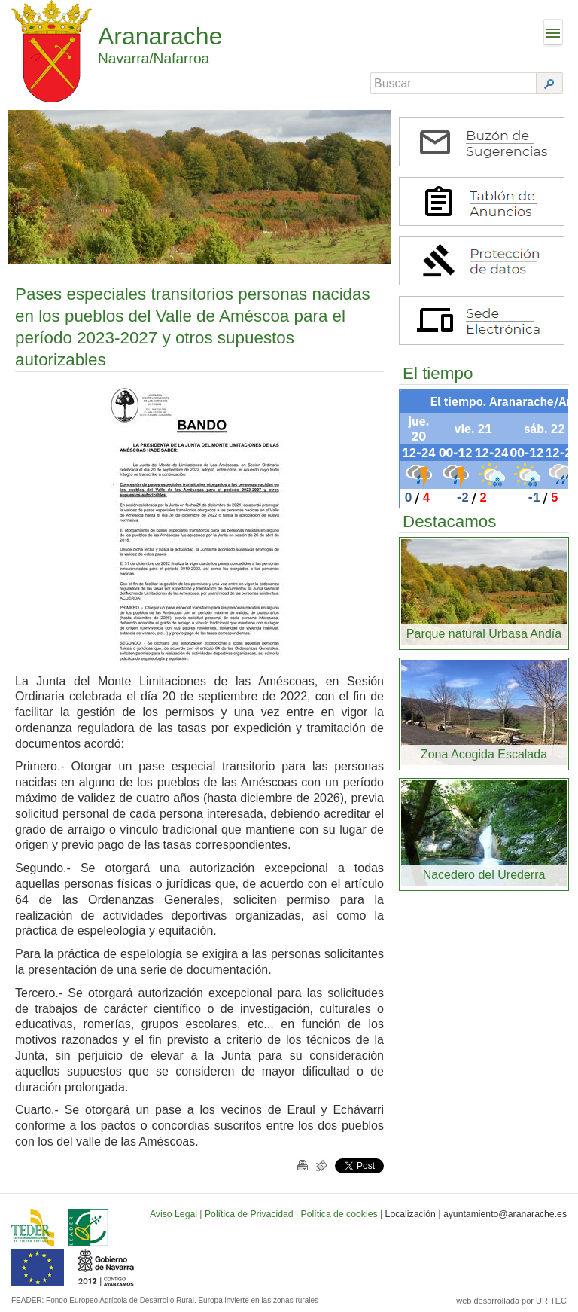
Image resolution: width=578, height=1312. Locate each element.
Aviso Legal (173, 1214)
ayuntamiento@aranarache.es (505, 1214)
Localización (410, 1214)
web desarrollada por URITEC (511, 1300)
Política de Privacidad (249, 1214)
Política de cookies (339, 1214)
